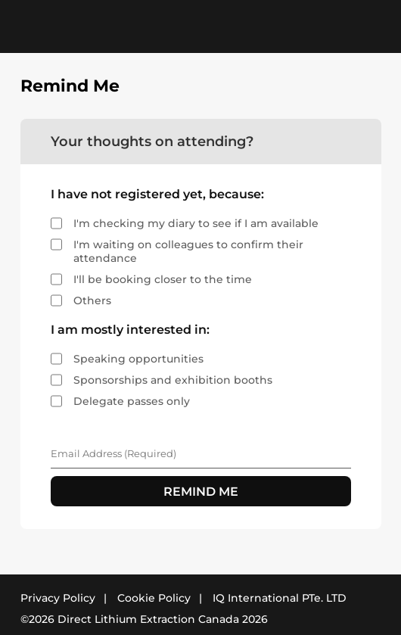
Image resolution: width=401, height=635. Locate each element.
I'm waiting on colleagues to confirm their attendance (188, 251)
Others (92, 300)
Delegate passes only (131, 401)
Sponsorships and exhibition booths (172, 380)
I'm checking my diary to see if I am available (196, 223)
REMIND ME (200, 491)
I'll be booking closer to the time (162, 279)
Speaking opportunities (138, 359)
